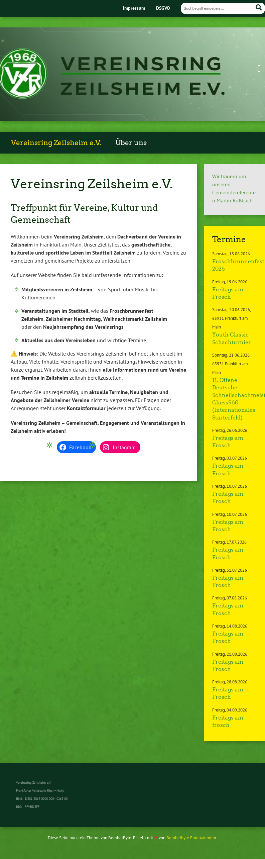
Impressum (134, 8)
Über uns (131, 142)
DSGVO (163, 8)
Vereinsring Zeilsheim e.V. (56, 142)
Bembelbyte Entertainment (191, 838)
